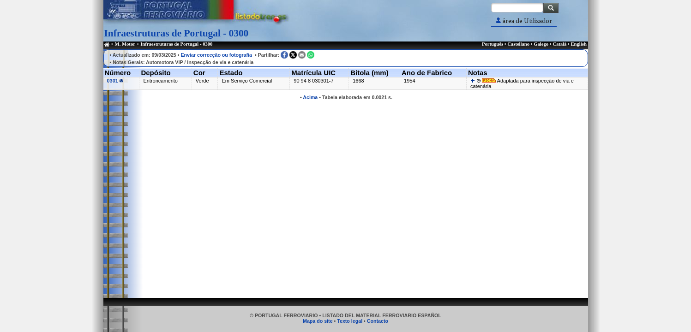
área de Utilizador (524, 21)
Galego (541, 44)
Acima (310, 97)
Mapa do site (318, 321)
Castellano (518, 44)
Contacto (377, 321)
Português (492, 44)
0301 (115, 80)
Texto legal (349, 321)
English (578, 44)
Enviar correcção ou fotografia (216, 55)
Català (559, 44)
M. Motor (125, 44)
